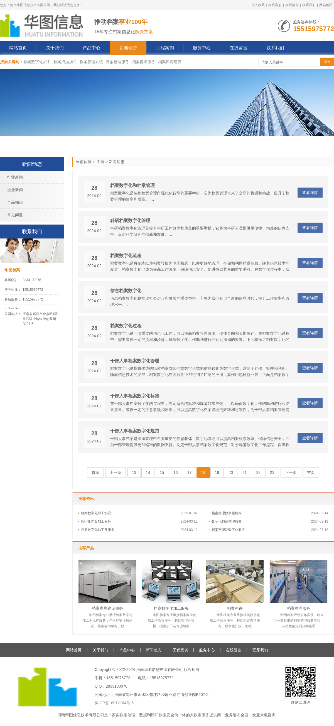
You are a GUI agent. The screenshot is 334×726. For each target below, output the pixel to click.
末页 (311, 472)
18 (203, 472)
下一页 (291, 472)
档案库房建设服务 (107, 608)
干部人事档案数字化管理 (134, 360)
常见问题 (15, 215)
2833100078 (32, 280)
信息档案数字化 (125, 290)
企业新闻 (15, 190)
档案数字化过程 (125, 325)
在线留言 (292, 5)
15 (161, 472)
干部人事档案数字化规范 (134, 431)
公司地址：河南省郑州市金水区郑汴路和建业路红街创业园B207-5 (151, 694)
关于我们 (55, 47)
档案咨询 (235, 608)
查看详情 (310, 192)
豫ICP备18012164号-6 (114, 703)
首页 (95, 472)
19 (217, 472)
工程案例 (165, 47)
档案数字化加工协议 (96, 513)
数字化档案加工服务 (96, 521)
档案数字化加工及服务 (97, 530)
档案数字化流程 (125, 255)
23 (272, 472)
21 (244, 472)
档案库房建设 (169, 62)
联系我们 (309, 5)
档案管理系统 (91, 62)
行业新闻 (15, 177)
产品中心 (91, 47)
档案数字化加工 (37, 62)
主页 (100, 161)
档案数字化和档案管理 (132, 185)
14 (148, 472)
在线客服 (275, 5)
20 (231, 472)
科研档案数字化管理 (130, 220)
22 (258, 472)
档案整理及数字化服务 (228, 530)
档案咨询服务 (143, 62)
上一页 (115, 472)
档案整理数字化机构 (227, 513)
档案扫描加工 (65, 62)
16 (175, 472)
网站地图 (326, 5)
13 (134, 472)
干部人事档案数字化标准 (134, 395)
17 (189, 472)
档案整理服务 (117, 62)
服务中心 (202, 47)
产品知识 (15, 202)
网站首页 (18, 47)
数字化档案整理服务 (227, 521)
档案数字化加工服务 (171, 608)
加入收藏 (258, 5)
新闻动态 (128, 47)
